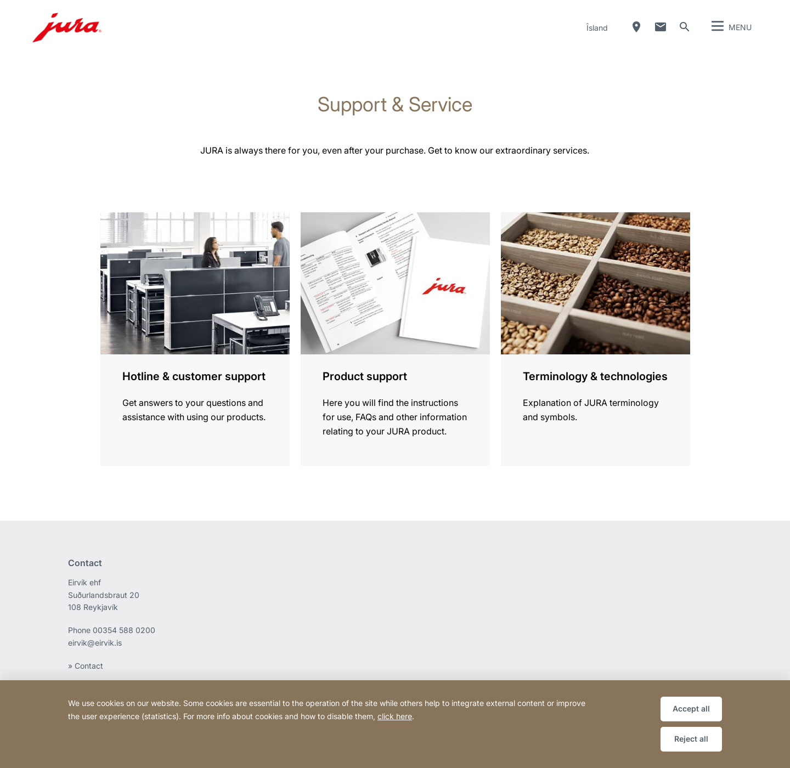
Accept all (691, 708)
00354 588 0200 (124, 630)
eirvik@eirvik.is (95, 642)
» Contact (85, 665)
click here (394, 716)
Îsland (597, 27)
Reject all (691, 738)
